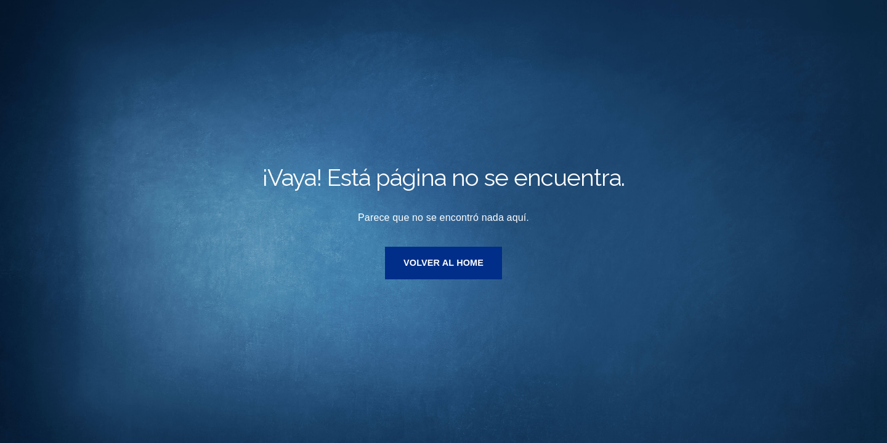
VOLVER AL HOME (443, 263)
